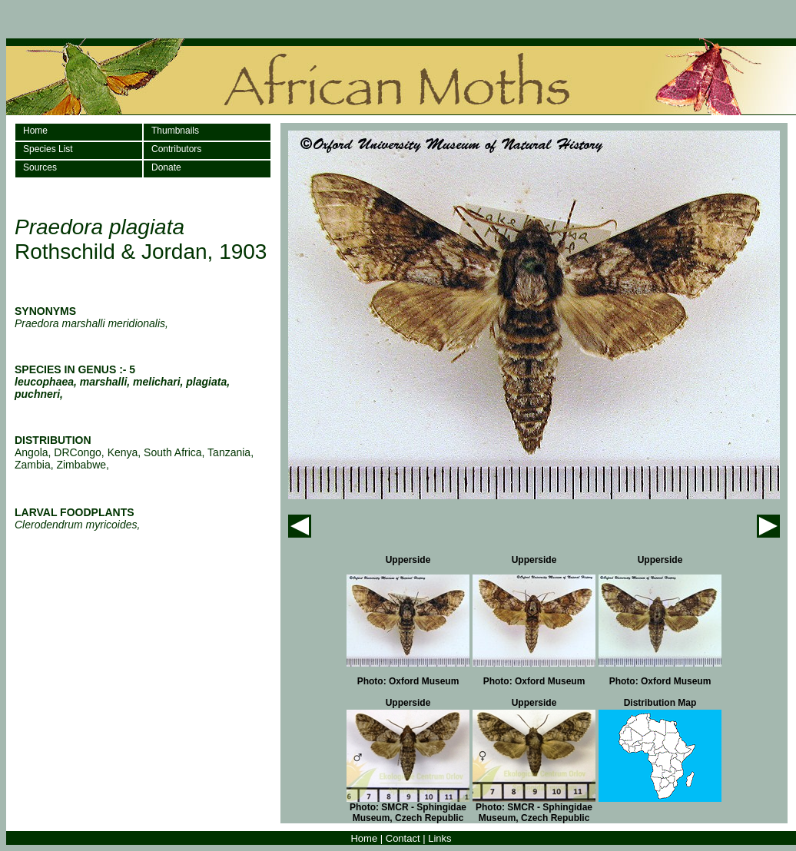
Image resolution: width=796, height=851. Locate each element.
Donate (166, 167)
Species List (48, 149)
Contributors (176, 149)
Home (35, 130)
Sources (40, 167)
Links (439, 838)
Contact (403, 838)
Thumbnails (175, 130)
